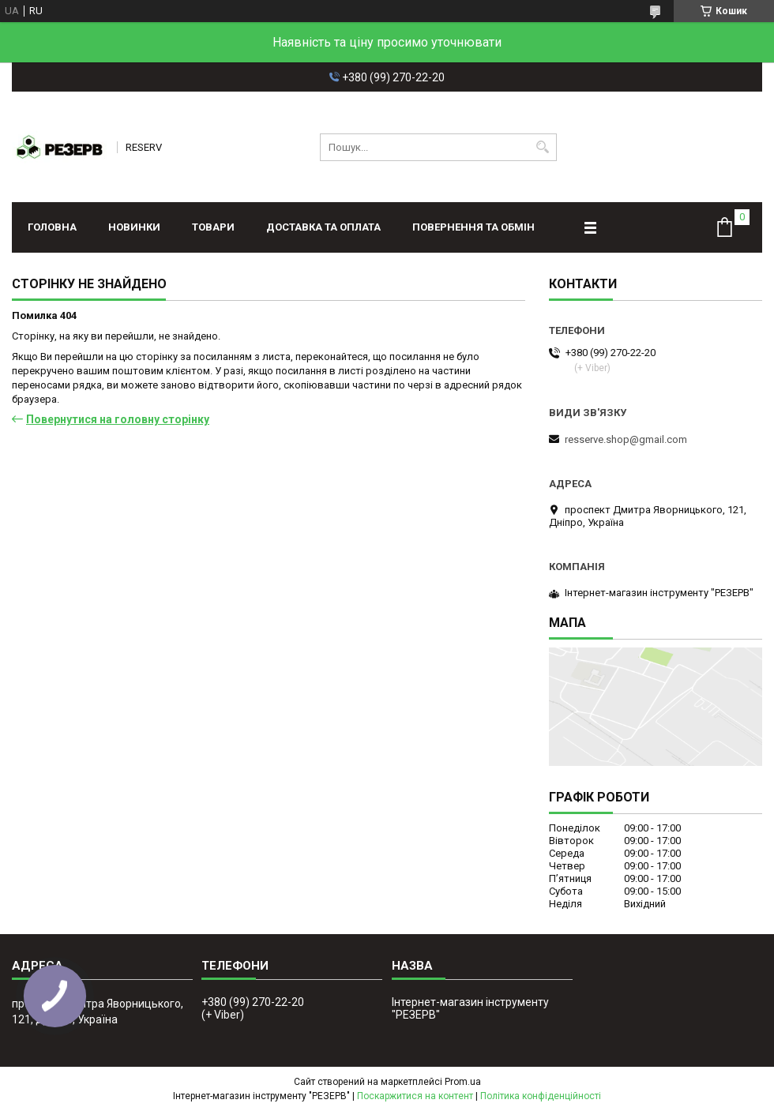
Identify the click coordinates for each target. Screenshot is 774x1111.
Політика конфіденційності (540, 1096)
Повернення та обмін (473, 227)
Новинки (134, 227)
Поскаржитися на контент (415, 1096)
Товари (213, 227)
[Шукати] (543, 147)
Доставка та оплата (323, 227)
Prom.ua (463, 1081)
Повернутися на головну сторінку (117, 419)
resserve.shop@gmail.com (626, 439)
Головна (52, 227)
